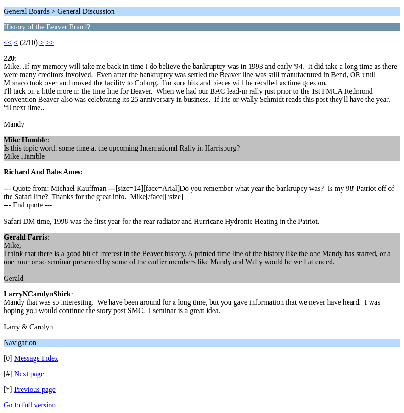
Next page (29, 374)
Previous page (35, 389)
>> (49, 42)
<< (8, 42)
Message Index (36, 358)
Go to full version (30, 405)
